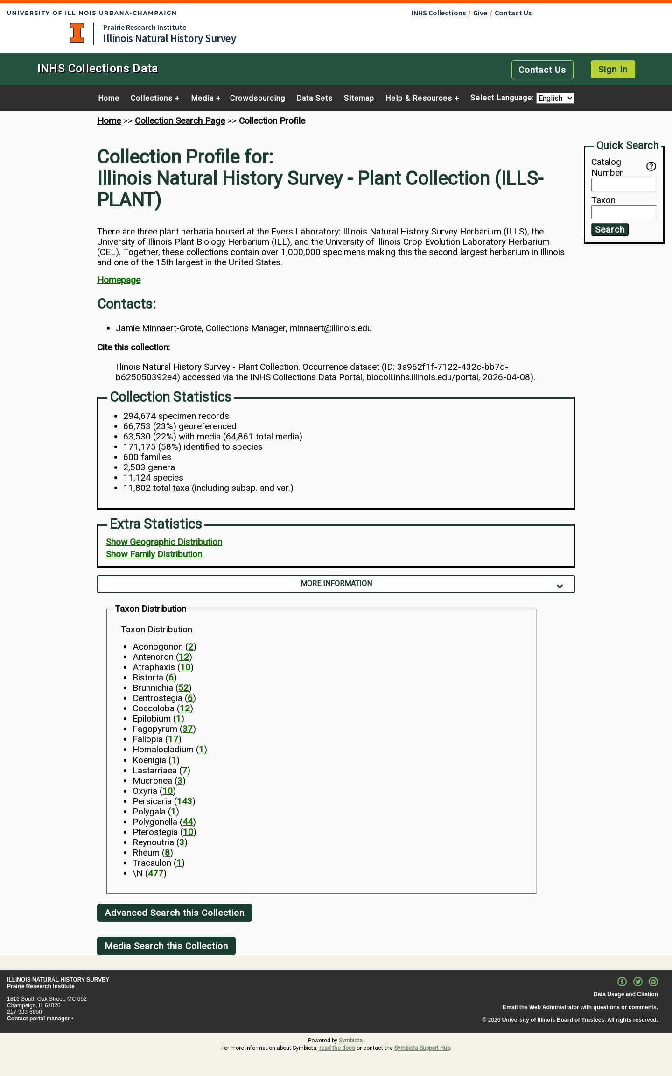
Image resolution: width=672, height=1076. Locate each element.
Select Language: (503, 98)
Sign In (613, 69)
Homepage (118, 280)
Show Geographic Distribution (164, 542)
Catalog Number (618, 167)
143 (184, 801)
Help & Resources (418, 98)
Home (108, 98)
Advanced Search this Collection (175, 912)
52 (183, 687)
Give (480, 12)
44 (187, 821)
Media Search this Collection (166, 946)
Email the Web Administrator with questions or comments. (580, 1007)
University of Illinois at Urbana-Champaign (77, 33)
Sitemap (359, 98)
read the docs (337, 1048)
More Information (336, 583)
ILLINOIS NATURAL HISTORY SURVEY (58, 980)
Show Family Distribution (154, 554)
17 (173, 739)
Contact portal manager (38, 1018)
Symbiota (351, 1040)
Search (610, 229)
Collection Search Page (180, 120)
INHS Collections (439, 12)
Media (202, 98)
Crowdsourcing (257, 98)
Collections (152, 98)
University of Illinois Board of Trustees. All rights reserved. (580, 1020)
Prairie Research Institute (144, 27)
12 (184, 656)
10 (185, 667)
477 (155, 873)
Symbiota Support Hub (422, 1048)
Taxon (603, 200)
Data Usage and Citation (626, 994)
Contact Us (513, 12)
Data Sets (314, 98)
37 (187, 728)
